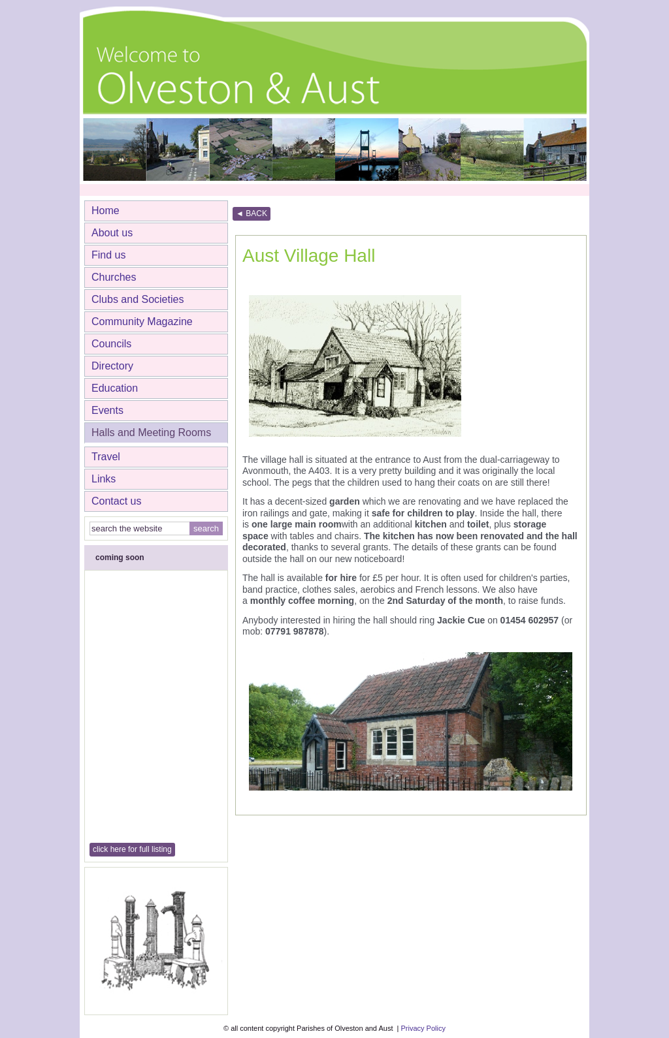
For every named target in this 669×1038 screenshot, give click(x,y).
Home (105, 210)
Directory (112, 365)
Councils (111, 343)
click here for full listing (132, 849)
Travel (105, 456)
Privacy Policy (422, 1028)
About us (112, 232)
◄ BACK (251, 213)
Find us (108, 254)
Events (107, 410)
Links (103, 478)
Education (114, 388)
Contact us (116, 501)
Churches (113, 277)
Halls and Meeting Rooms (151, 432)
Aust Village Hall (308, 255)
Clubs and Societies (137, 299)
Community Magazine (142, 321)
